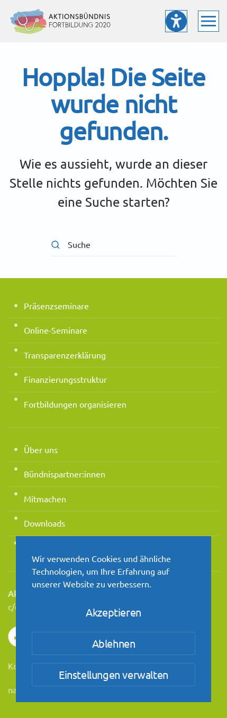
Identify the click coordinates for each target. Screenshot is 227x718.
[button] (208, 21)
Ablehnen (113, 643)
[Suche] (113, 244)
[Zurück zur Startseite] (61, 21)
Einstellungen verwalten (113, 674)
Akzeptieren (113, 612)
